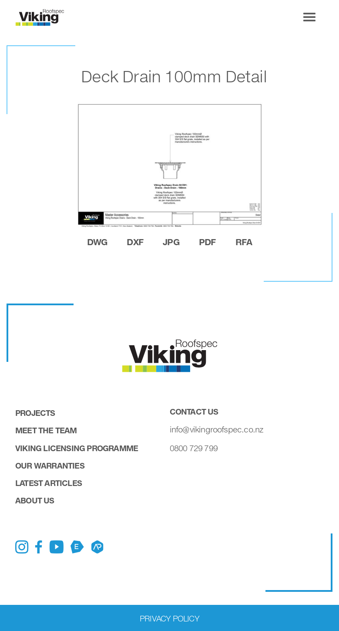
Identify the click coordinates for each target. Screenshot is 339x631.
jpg (171, 241)
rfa (243, 241)
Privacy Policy (169, 618)
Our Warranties (49, 465)
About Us (34, 500)
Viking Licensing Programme (76, 448)
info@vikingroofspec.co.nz (217, 429)
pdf (207, 241)
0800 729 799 (194, 448)
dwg (97, 241)
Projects (35, 413)
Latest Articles (48, 483)
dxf (135, 241)
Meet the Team (46, 430)
